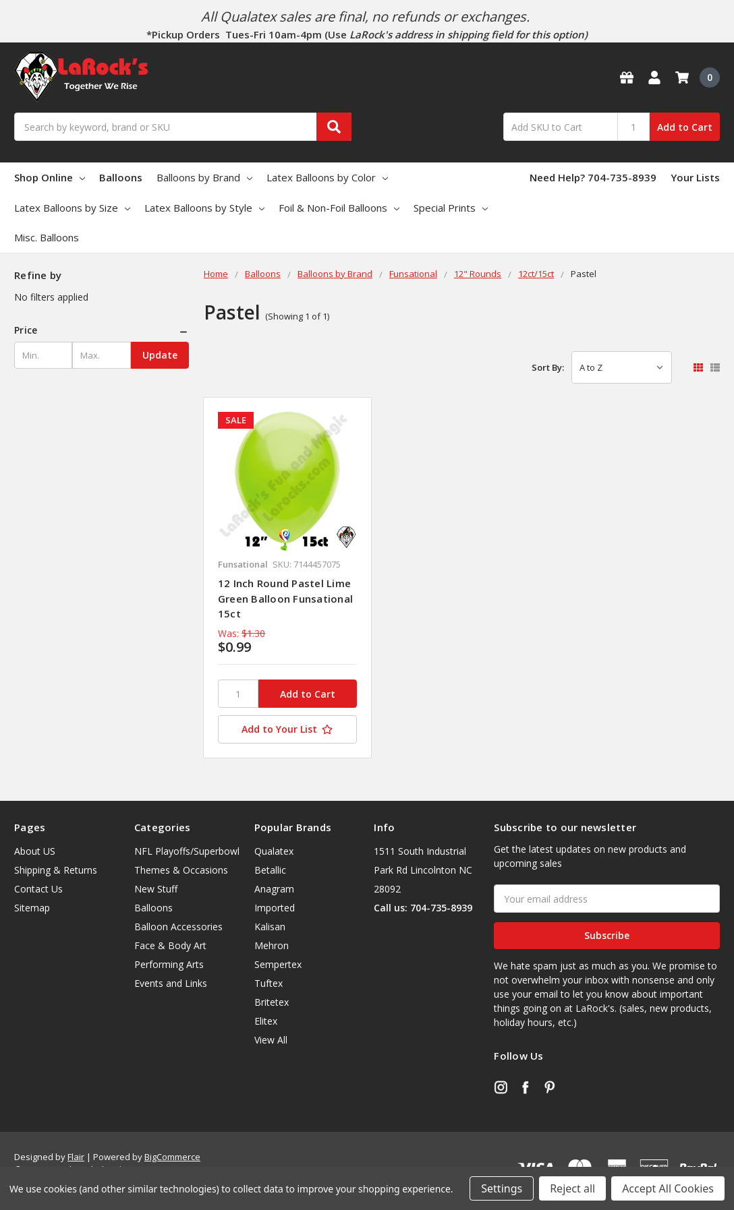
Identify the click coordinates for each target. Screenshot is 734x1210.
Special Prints (451, 207)
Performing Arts (169, 964)
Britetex (271, 1002)
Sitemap (32, 907)
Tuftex (268, 983)
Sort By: (548, 367)
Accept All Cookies (668, 1188)
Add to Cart (684, 127)
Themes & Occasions (181, 870)
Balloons (120, 177)
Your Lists (695, 177)
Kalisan (269, 926)
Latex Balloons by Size (72, 207)
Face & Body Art (170, 945)
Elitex (265, 1021)
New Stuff (155, 888)
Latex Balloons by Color (327, 177)
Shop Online (49, 177)
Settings (501, 1188)
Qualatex (273, 851)
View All (270, 1039)
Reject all (572, 1188)
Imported (274, 907)
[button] (101, 330)
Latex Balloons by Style (204, 207)
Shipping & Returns (55, 870)
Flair (75, 1157)
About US (34, 851)
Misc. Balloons (46, 237)
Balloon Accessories (178, 926)
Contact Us (38, 888)
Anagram (274, 888)
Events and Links (170, 983)
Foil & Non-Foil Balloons (339, 207)
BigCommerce (172, 1157)
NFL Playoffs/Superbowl (186, 851)
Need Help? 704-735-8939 (593, 177)
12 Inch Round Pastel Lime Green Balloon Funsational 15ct (285, 598)
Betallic (270, 870)
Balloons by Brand (204, 177)
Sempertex (278, 964)
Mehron (271, 945)
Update (159, 355)
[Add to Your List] (287, 729)
